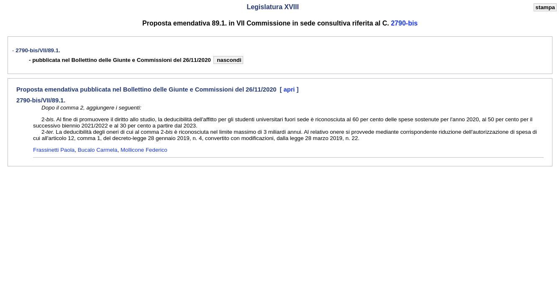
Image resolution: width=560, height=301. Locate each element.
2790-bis (404, 23)
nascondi (228, 60)
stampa (545, 7)
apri (290, 89)
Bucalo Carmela (98, 150)
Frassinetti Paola (53, 150)
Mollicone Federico (144, 150)
